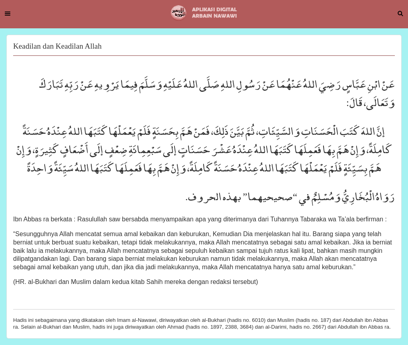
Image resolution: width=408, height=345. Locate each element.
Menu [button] (7, 13)
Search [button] (400, 13)
